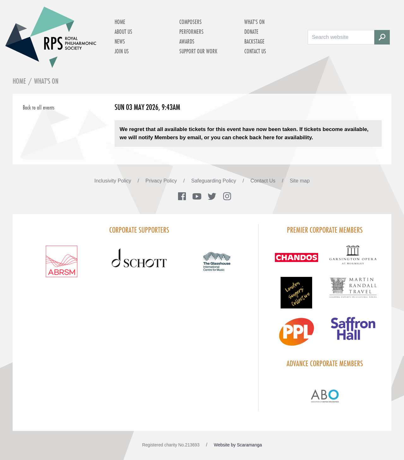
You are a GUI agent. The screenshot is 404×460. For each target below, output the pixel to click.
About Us (123, 31)
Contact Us (255, 51)
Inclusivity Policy (113, 180)
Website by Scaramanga (238, 444)
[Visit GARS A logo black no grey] (353, 259)
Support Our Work (198, 51)
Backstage (254, 41)
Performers (191, 31)
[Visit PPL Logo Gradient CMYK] (296, 335)
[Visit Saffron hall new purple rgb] (353, 332)
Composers (190, 21)
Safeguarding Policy (214, 180)
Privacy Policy (162, 180)
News (120, 41)
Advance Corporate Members (325, 363)
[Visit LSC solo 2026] (296, 296)
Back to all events (38, 107)
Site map (300, 180)
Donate (251, 31)
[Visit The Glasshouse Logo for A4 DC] (217, 265)
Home (120, 21)
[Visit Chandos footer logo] (296, 261)
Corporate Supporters (139, 230)
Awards (186, 41)
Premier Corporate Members (325, 230)
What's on (254, 21)
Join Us (122, 51)
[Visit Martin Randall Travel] (353, 291)
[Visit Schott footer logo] (139, 265)
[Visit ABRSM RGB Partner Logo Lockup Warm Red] (61, 265)
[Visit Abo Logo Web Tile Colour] (325, 395)
